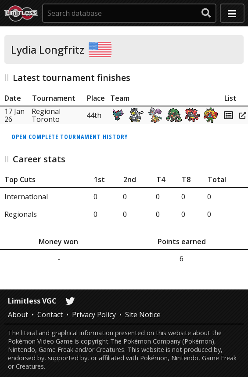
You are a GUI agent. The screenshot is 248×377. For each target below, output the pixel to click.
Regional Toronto (46, 115)
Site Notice (143, 314)
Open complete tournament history (69, 136)
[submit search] (206, 13)
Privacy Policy (94, 314)
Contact (50, 314)
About (18, 314)
